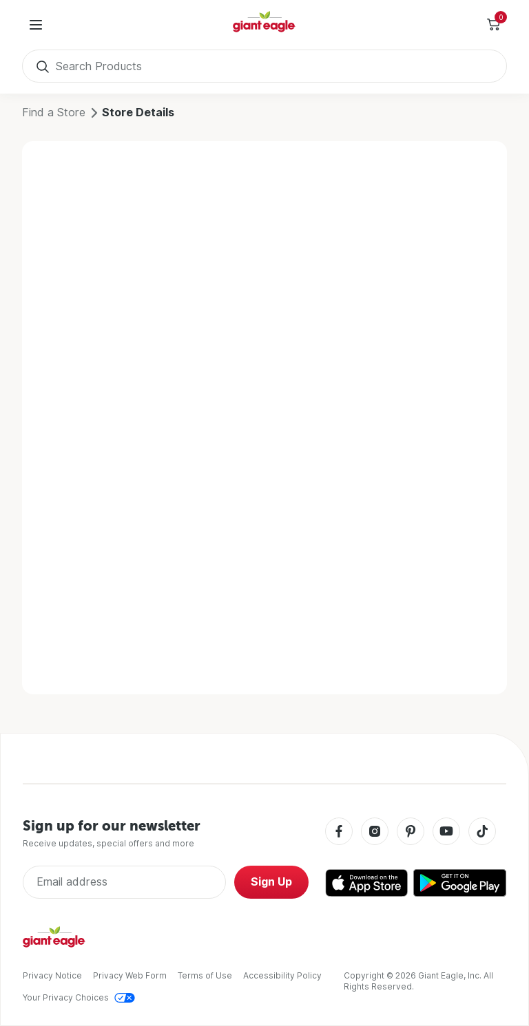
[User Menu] (36, 25)
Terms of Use (205, 975)
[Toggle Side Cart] (493, 25)
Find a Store (53, 112)
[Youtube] (446, 832)
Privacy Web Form (130, 975)
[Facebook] (339, 832)
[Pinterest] (410, 832)
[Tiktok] (482, 832)
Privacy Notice (52, 975)
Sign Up (271, 881)
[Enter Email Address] (124, 882)
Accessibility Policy (282, 975)
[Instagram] (374, 832)
